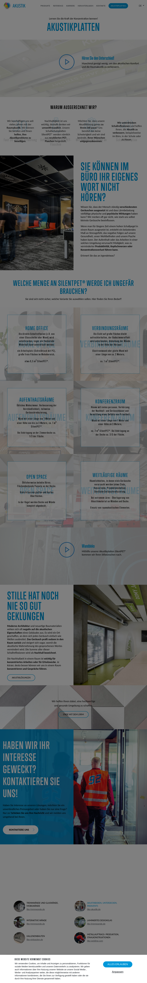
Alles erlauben (118, 964)
